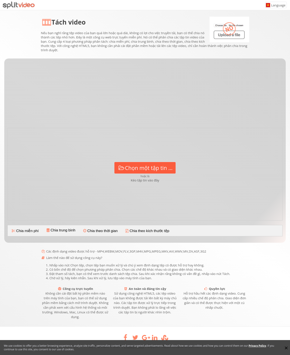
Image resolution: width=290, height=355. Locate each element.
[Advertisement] (145, 95)
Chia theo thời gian (100, 231)
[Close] (286, 348)
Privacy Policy (257, 346)
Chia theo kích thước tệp (146, 231)
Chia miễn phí (25, 231)
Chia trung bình (60, 230)
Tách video (68, 22)
